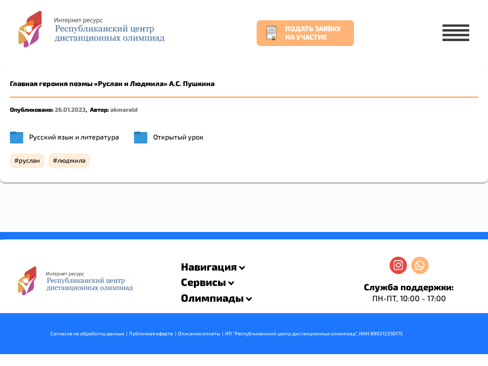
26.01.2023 (70, 109)
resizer (4, 239)
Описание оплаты (199, 333)
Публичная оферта (151, 333)
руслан (29, 160)
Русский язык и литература (74, 137)
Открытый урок (178, 137)
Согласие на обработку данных (87, 333)
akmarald (123, 109)
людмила (71, 160)
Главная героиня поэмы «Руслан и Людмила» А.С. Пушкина (112, 83)
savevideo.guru (1, 239)
